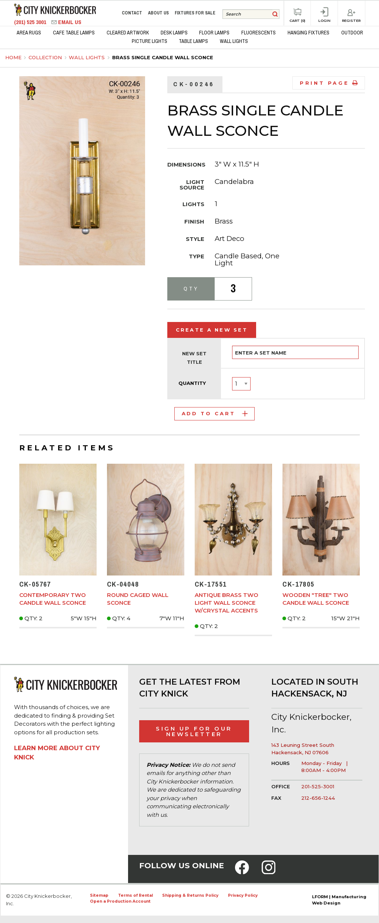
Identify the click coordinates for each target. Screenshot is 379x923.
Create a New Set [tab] (212, 330)
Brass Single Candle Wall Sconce (162, 57)
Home (13, 57)
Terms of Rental (135, 895)
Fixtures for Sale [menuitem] (195, 13)
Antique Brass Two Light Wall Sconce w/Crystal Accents (226, 602)
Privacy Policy (243, 895)
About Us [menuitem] (158, 13)
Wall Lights (87, 57)
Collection (45, 57)
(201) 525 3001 (31, 22)
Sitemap (99, 895)
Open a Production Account (120, 901)
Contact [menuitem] (132, 13)
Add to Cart (215, 413)
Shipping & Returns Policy (190, 895)
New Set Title (194, 357)
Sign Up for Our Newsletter (194, 731)
